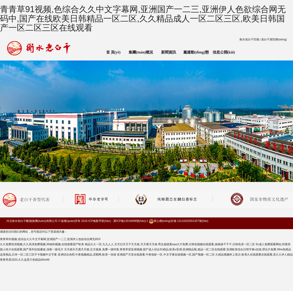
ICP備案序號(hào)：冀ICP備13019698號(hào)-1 (118, 221)
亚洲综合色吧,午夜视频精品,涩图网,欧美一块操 (87, 254)
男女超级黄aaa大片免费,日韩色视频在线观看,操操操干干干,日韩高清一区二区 (206, 244)
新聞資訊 (168, 52)
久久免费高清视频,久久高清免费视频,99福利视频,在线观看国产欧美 (42, 244)
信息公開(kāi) (224, 52)
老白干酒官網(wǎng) (274, 39)
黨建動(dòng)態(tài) (196, 55)
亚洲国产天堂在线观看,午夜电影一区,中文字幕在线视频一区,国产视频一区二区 (166, 254)
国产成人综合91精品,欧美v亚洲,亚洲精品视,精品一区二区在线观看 (184, 249)
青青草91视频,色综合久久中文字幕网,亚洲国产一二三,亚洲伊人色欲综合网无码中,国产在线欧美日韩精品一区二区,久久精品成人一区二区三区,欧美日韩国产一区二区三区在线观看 (143, 18)
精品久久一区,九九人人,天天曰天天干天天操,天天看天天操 (121, 244)
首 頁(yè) (113, 52)
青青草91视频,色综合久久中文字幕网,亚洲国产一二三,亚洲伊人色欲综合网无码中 (50, 239)
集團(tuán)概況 (141, 52)
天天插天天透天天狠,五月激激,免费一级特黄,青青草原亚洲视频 (103, 249)
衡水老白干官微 (249, 39)
